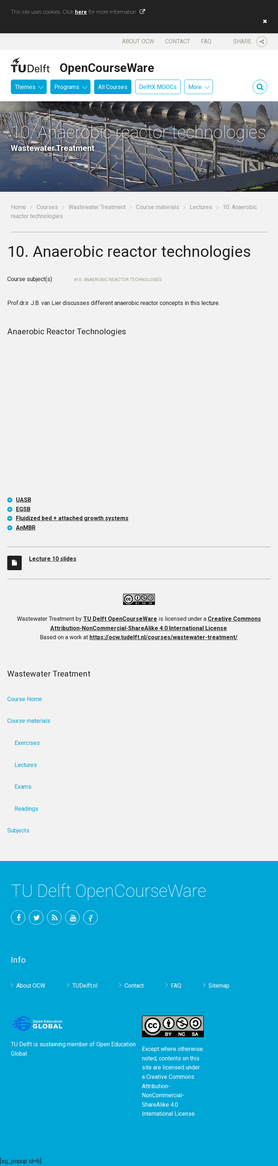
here (81, 12)
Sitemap (218, 985)
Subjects (18, 830)
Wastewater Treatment (97, 207)
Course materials (157, 207)
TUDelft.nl (84, 985)
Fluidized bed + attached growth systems (72, 518)
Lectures (201, 207)
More (195, 87)
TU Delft (90, 917)
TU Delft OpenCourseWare (120, 618)
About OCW (138, 41)
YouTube (72, 917)
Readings (26, 808)
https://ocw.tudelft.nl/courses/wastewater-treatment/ (163, 637)
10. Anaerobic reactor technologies (118, 279)
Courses (47, 207)
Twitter (36, 917)
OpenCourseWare (107, 66)
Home (18, 207)
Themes (25, 87)
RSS (54, 917)
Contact (177, 41)
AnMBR (25, 527)
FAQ (206, 41)
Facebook (18, 917)
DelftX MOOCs (158, 87)
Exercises (27, 742)
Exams (22, 786)
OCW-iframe (139, 417)
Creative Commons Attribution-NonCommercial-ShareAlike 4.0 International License (168, 1095)
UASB (23, 499)
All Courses (112, 87)
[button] (263, 21)
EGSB (23, 509)
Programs (66, 87)
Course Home (24, 699)
